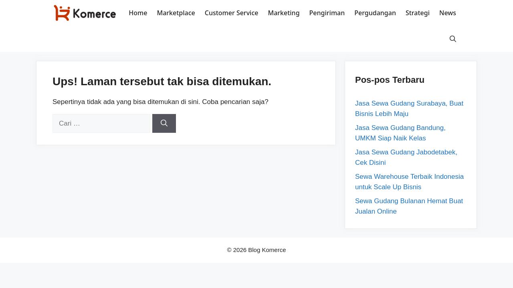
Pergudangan (375, 12)
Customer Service (232, 12)
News (447, 12)
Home (138, 12)
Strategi (418, 12)
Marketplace (176, 12)
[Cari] (164, 123)
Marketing (283, 12)
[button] (453, 39)
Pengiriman (327, 12)
